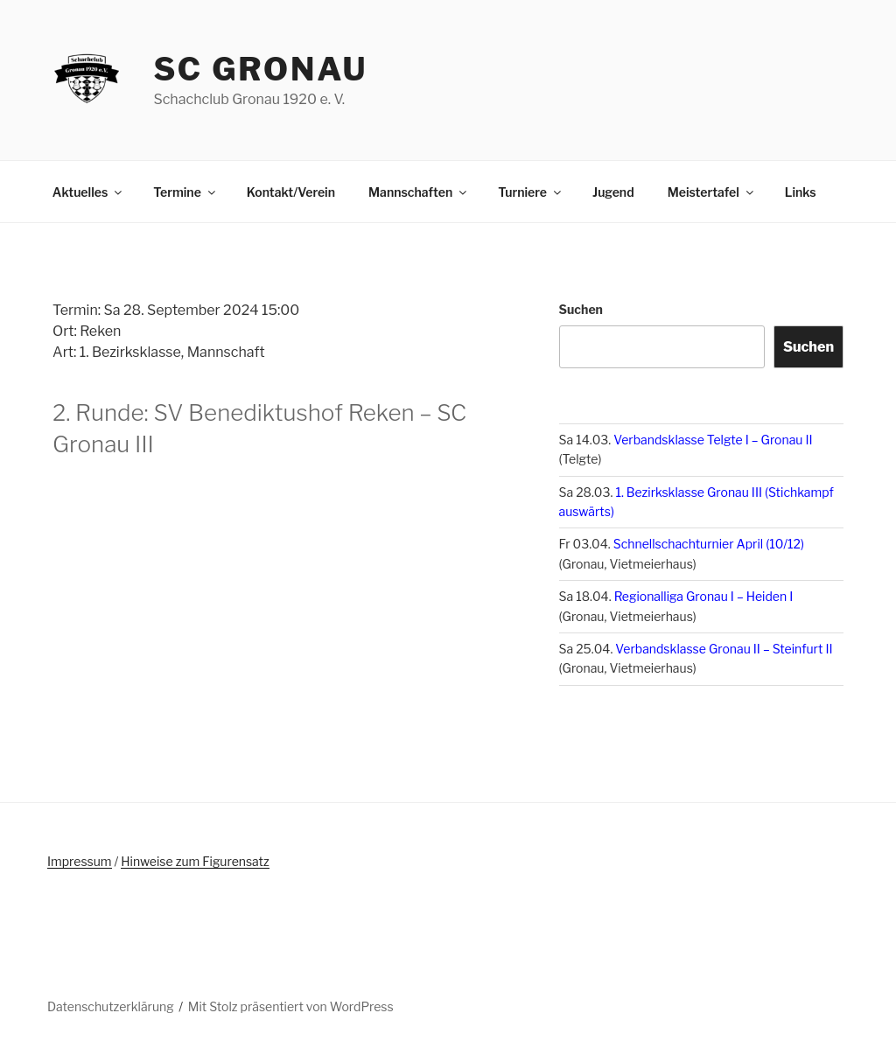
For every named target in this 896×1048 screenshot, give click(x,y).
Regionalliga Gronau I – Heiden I (704, 596)
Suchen (581, 309)
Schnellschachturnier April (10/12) (708, 543)
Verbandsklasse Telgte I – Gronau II (712, 439)
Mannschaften (418, 192)
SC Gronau (260, 69)
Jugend (613, 192)
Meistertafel (712, 192)
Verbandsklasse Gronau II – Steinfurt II (723, 648)
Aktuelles (88, 192)
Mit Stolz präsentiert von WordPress (291, 1006)
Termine (185, 192)
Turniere (531, 192)
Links (800, 192)
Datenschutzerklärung (110, 1006)
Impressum (79, 861)
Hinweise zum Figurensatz (195, 861)
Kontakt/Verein (291, 192)
